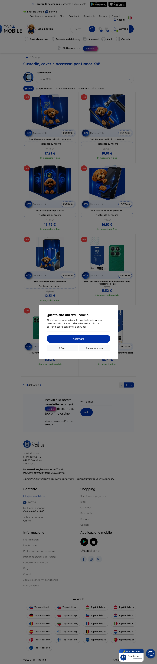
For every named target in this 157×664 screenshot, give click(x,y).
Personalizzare (94, 348)
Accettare (78, 338)
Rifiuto (62, 348)
